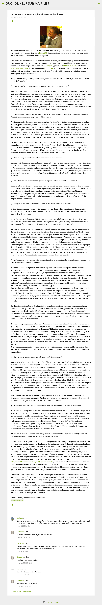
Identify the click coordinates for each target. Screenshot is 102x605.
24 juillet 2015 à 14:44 (24, 587)
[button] (12, 21)
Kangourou (48, 68)
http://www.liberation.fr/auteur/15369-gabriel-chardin (32, 462)
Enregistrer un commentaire (21, 591)
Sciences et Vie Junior (19, 68)
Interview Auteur (17, 500)
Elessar (19, 569)
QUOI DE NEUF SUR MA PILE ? (27, 3)
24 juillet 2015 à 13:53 (24, 575)
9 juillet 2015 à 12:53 (24, 538)
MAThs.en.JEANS (69, 66)
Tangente (49, 66)
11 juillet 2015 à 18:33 (24, 563)
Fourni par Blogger (51, 602)
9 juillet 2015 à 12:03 (24, 526)
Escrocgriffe (21, 543)
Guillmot (20, 518)
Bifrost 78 (43, 53)
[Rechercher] (99, 3)
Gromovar (20, 532)
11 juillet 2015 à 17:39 (24, 551)
